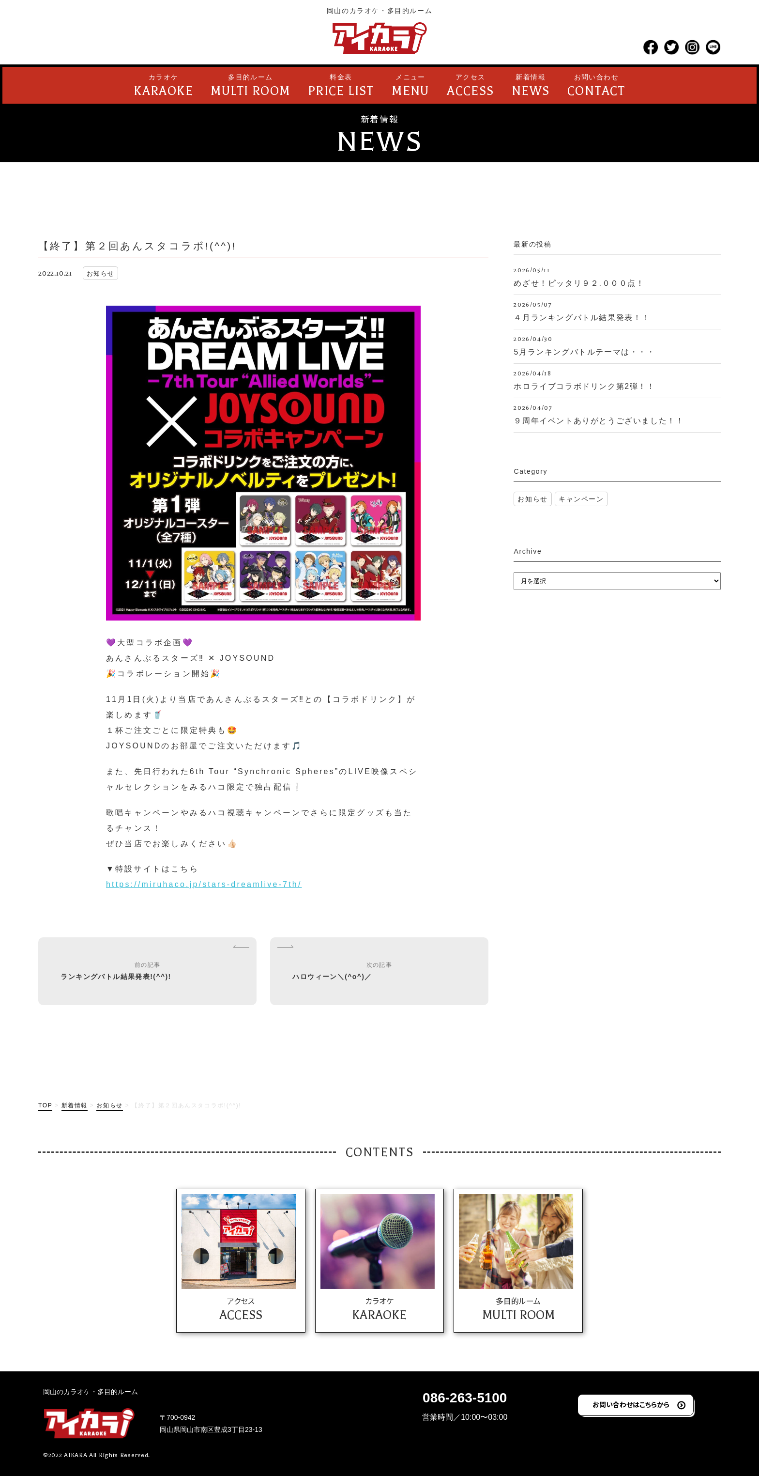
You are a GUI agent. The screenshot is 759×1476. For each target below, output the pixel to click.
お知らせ (532, 499)
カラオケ (163, 86)
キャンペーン (581, 499)
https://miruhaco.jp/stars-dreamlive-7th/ (204, 884)
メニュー (410, 86)
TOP (45, 1105)
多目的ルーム (250, 86)
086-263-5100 (465, 1397)
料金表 (341, 86)
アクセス (470, 86)
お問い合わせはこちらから (630, 1404)
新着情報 (531, 86)
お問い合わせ (596, 86)
